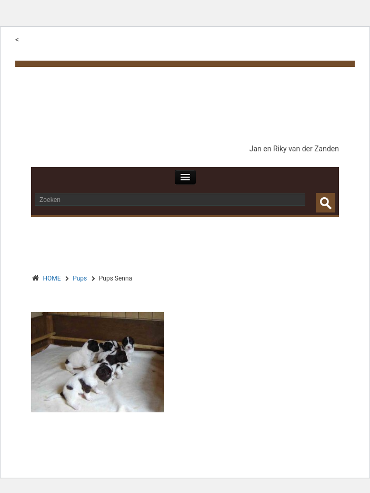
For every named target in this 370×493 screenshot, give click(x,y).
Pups (80, 278)
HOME (52, 278)
